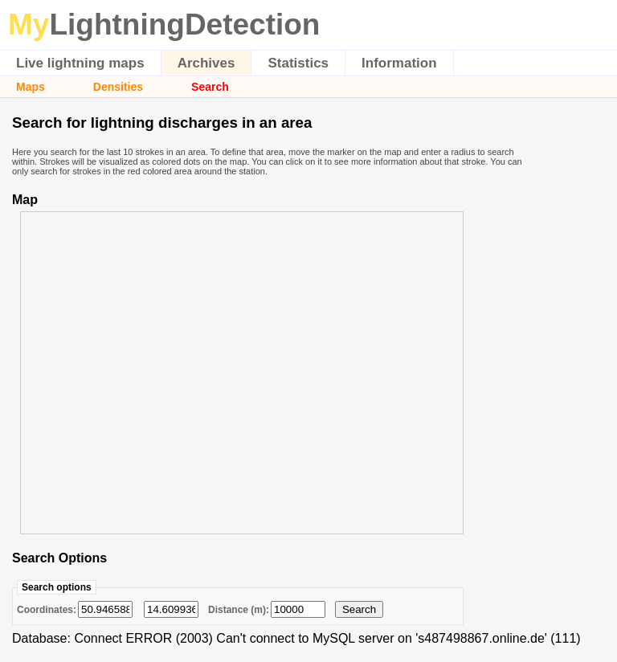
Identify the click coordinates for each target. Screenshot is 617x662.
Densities (118, 86)
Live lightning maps (80, 63)
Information (399, 63)
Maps (30, 86)
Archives (206, 63)
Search (210, 86)
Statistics (298, 63)
